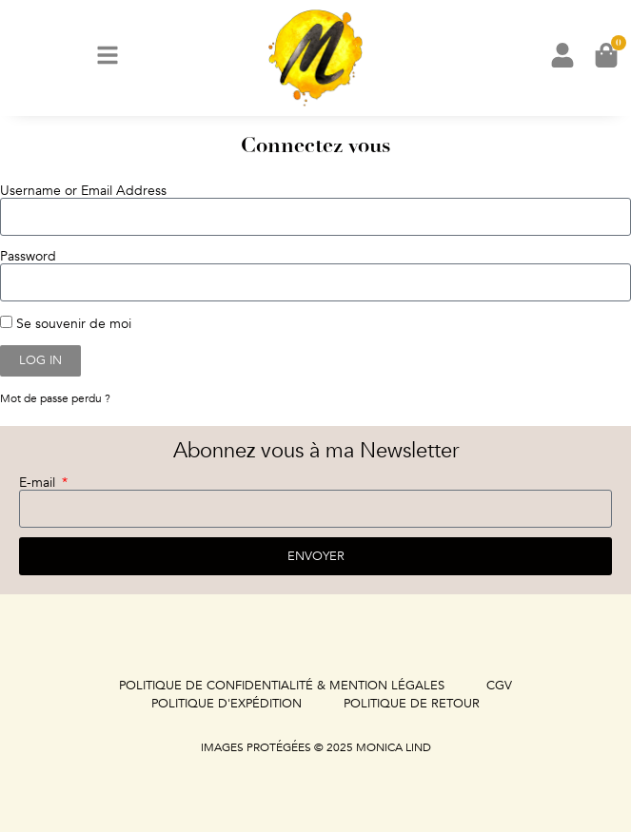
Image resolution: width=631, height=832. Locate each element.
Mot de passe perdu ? (55, 398)
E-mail (39, 483)
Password (28, 256)
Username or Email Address (83, 191)
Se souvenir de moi (65, 323)
